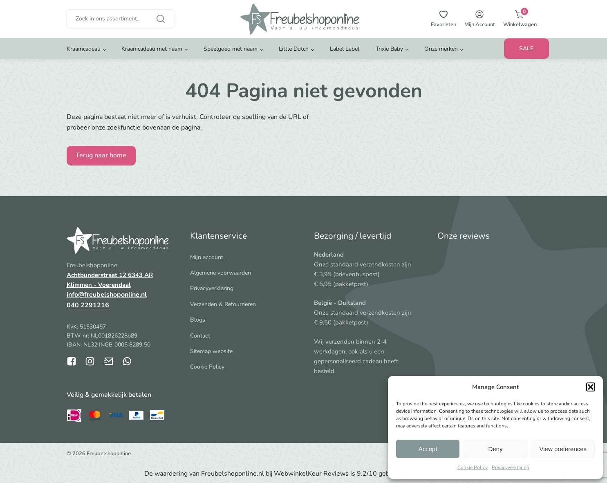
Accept (428, 448)
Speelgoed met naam (231, 55)
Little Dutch (294, 55)
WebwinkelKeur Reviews (311, 473)
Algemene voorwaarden (220, 273)
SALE (526, 54)
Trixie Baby (389, 55)
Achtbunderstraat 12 (97, 275)
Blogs (197, 320)
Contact (200, 336)
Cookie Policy (472, 467)
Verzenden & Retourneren (223, 304)
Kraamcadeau (84, 55)
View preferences (563, 448)
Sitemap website (211, 351)
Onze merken (441, 55)
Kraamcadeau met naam (151, 55)
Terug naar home (101, 155)
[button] (591, 387)
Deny (495, 448)
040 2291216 (88, 305)
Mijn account (206, 257)
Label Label (344, 55)
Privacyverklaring (510, 467)
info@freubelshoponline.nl (107, 294)
